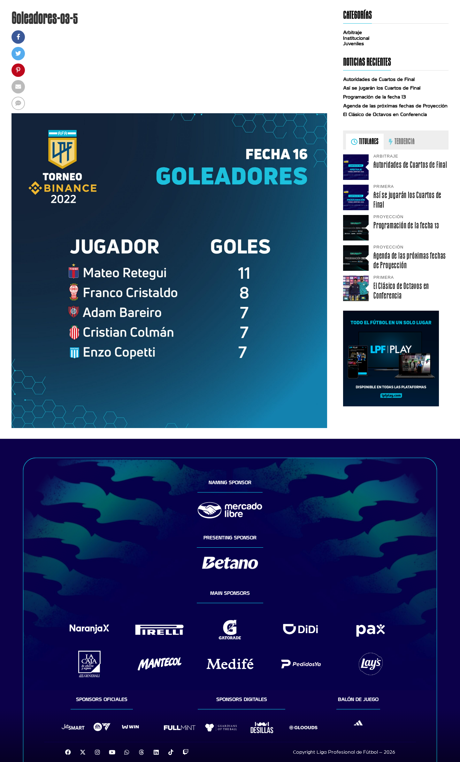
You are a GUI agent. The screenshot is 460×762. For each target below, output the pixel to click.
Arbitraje (352, 32)
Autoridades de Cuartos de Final (379, 79)
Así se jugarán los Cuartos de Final (381, 88)
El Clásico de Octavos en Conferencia (385, 114)
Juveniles (353, 43)
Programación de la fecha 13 (374, 97)
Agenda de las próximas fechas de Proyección (395, 105)
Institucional (356, 38)
